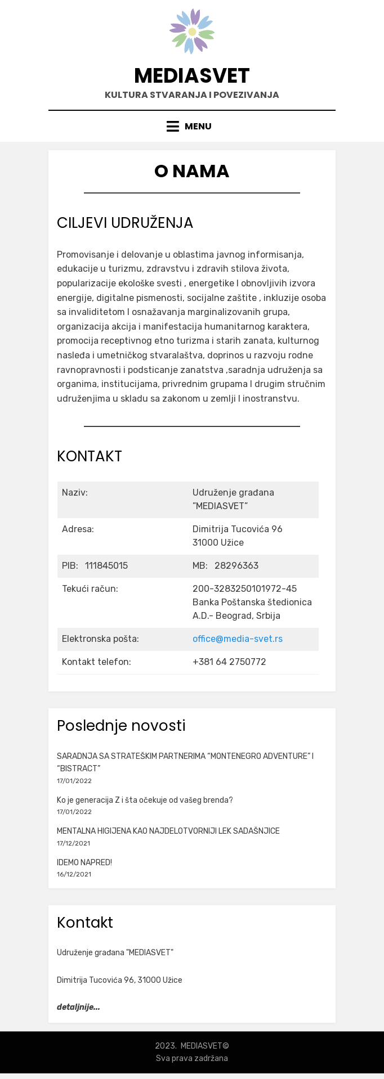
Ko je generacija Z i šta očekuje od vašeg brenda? (145, 800)
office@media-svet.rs (238, 638)
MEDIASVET (192, 75)
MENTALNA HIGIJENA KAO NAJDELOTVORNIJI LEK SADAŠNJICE (168, 831)
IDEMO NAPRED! (84, 862)
